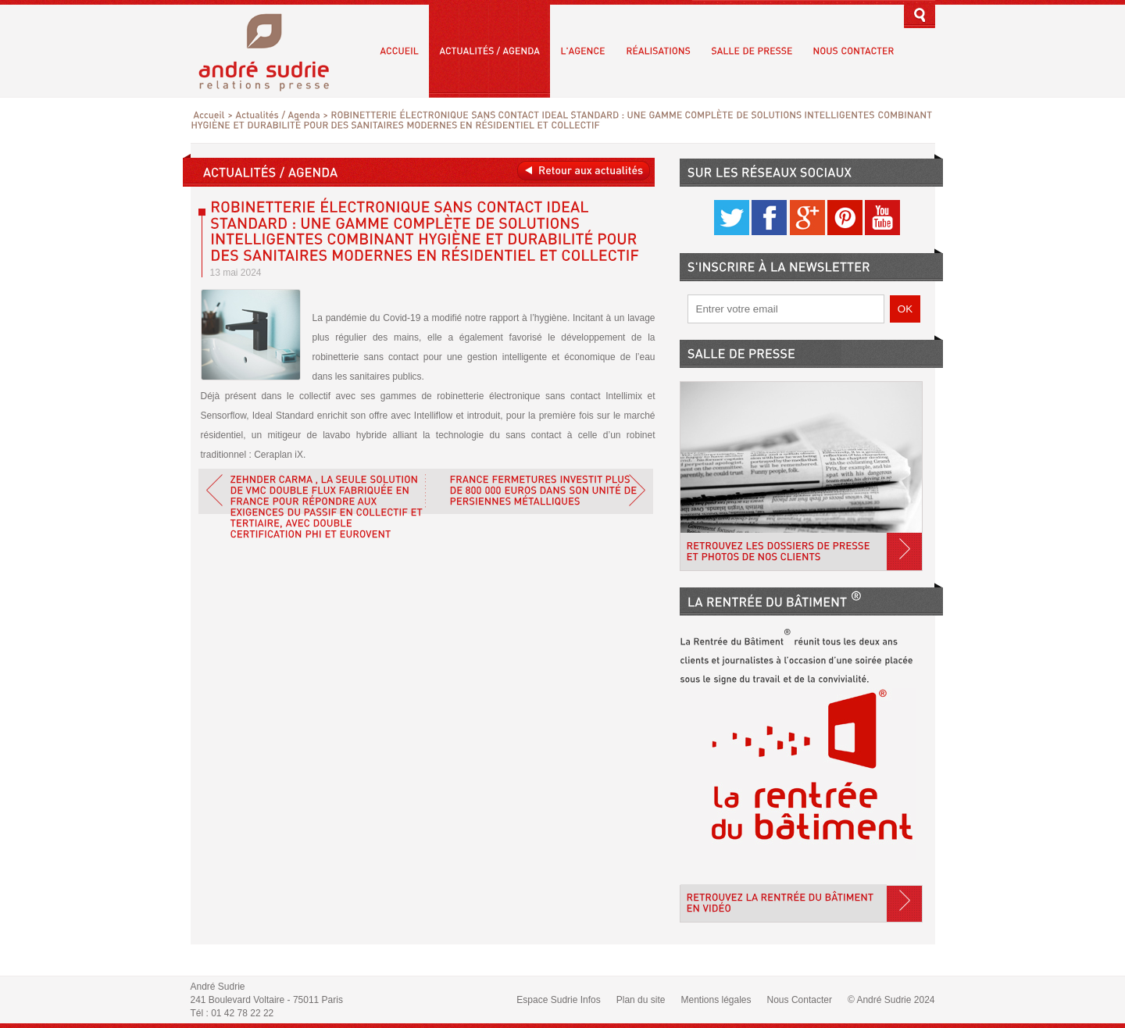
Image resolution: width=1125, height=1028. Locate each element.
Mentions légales (715, 999)
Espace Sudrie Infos (558, 999)
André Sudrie (272, 50)
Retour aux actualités (583, 170)
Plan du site (641, 999)
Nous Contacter (799, 999)
